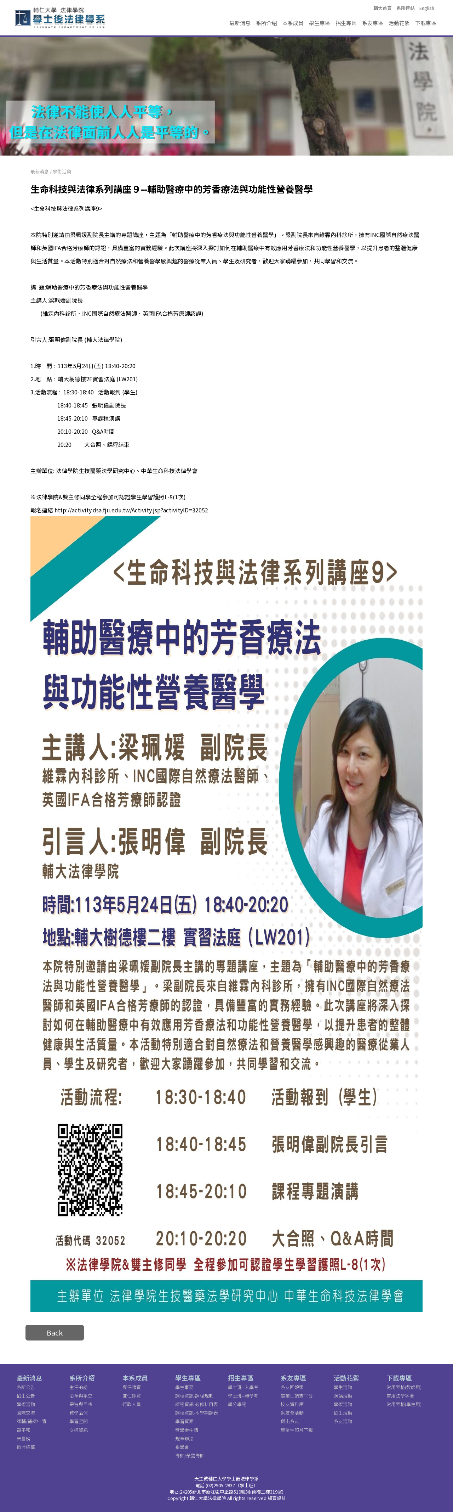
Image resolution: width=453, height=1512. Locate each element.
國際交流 (26, 1412)
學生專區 (319, 23)
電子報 (23, 1430)
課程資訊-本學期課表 (196, 1412)
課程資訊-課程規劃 (194, 1395)
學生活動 (343, 1387)
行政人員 (131, 1404)
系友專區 (372, 23)
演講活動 (343, 1395)
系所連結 (405, 8)
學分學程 (237, 1404)
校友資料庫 (292, 1404)
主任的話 (78, 1387)
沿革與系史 (80, 1395)
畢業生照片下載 (297, 1430)
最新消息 (240, 23)
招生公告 (26, 1395)
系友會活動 (292, 1412)
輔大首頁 (382, 8)
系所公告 (26, 1387)
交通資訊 (78, 1430)
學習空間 (78, 1421)
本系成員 (293, 23)
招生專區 (346, 23)
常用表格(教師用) (404, 1387)
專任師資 (131, 1387)
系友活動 (343, 1421)
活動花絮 (399, 23)
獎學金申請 (186, 1430)
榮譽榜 (23, 1438)
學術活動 (62, 171)
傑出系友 (290, 1421)
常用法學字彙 (400, 1395)
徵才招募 (26, 1447)
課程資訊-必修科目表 (196, 1404)
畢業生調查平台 (297, 1395)
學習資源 (184, 1421)
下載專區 (425, 23)
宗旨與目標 (80, 1404)
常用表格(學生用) (404, 1404)
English (426, 8)
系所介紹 (266, 23)
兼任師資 (131, 1395)
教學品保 (78, 1412)
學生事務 (184, 1387)
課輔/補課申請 (31, 1421)
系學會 (182, 1447)
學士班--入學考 (243, 1387)
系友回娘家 (292, 1387)
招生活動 (343, 1412)
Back (55, 1332)
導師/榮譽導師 (190, 1455)
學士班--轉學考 (243, 1395)
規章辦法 (184, 1438)
